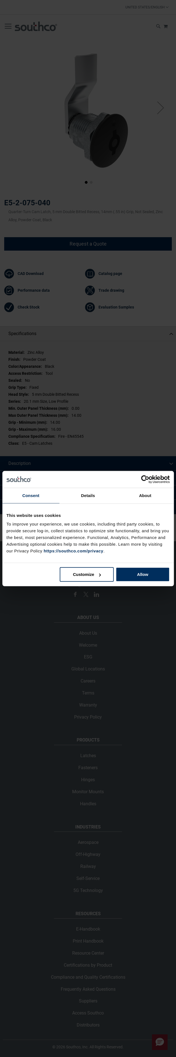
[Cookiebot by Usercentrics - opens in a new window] (145, 479)
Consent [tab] (30, 495)
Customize (87, 574)
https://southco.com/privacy (74, 550)
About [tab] (145, 495)
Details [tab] (88, 495)
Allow (142, 574)
